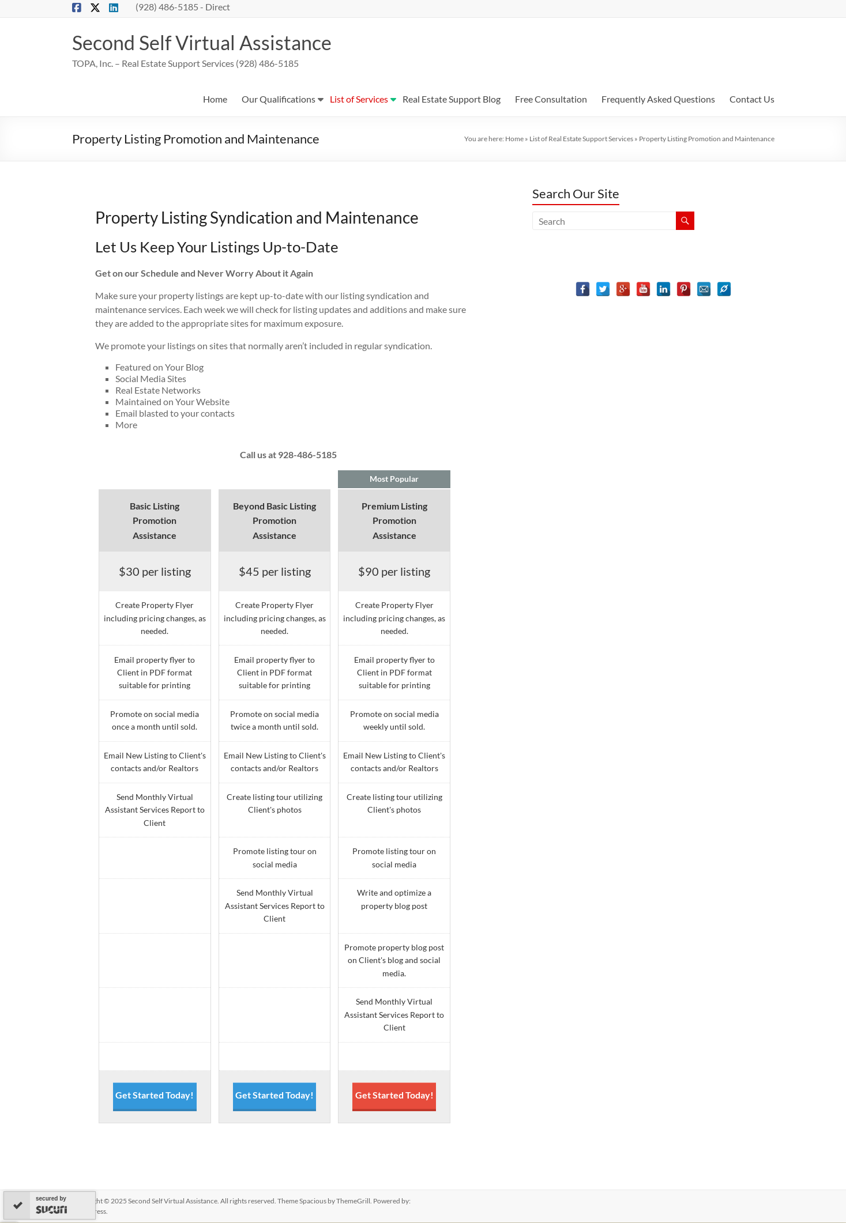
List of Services (359, 99)
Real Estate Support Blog (452, 99)
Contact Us (752, 99)
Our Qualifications (278, 99)
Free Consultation (551, 99)
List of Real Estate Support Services (581, 139)
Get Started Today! (154, 1095)
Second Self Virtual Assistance (208, 42)
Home (215, 99)
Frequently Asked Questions (658, 99)
